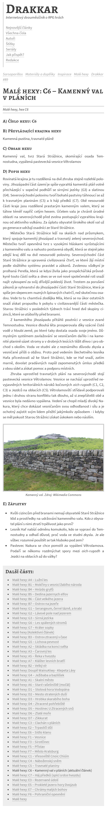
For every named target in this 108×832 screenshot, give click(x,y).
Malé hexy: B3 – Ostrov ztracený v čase (39, 637)
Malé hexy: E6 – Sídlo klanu (31, 732)
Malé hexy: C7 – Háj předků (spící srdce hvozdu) (46, 775)
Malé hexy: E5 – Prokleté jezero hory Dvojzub (44, 784)
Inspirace (64, 74)
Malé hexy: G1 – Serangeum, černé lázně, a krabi (47, 608)
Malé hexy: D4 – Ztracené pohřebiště (38, 703)
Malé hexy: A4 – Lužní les (30, 580)
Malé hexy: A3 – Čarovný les (32, 651)
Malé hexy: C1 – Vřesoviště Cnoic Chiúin (40, 756)
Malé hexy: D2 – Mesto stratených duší (39, 694)
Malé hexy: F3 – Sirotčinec (30, 742)
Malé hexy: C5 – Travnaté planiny (35, 765)
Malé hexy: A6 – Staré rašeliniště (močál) (41, 684)
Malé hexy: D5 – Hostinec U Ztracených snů (43, 708)
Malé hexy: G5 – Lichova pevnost (35, 641)
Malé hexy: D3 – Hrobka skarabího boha (41, 699)
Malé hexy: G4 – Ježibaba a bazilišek (38, 675)
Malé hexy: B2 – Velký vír (29, 665)
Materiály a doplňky (40, 74)
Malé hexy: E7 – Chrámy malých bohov (39, 789)
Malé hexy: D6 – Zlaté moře (31, 713)
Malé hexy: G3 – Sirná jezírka (32, 618)
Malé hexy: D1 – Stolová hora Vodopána (40, 689)
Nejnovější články (19, 27)
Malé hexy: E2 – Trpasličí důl (32, 727)
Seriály (11, 49)
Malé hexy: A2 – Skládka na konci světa (40, 646)
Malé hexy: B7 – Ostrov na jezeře (35, 603)
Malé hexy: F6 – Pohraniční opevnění (38, 794)
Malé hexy (81, 74)
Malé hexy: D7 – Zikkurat (29, 718)
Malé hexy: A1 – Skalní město (33, 680)
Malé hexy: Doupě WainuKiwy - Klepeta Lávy (43, 670)
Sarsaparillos (13, 74)
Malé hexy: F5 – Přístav (28, 746)
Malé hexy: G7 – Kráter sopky (33, 627)
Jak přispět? (15, 54)
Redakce (12, 60)
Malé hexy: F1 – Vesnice (29, 737)
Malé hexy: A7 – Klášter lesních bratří (38, 661)
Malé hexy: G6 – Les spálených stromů (39, 622)
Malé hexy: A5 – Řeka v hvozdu (34, 656)
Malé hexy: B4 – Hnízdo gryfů (33, 589)
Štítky (10, 43)
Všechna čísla (16, 33)
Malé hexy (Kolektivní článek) (33, 632)
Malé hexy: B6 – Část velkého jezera (37, 599)
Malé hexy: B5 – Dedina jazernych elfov (40, 594)
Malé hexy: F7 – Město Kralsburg (35, 751)
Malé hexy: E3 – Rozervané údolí (35, 780)
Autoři (10, 38)
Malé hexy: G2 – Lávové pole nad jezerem (41, 613)
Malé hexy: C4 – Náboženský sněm (36, 761)
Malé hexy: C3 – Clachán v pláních (36, 722)
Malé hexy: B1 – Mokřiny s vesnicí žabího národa (47, 584)
